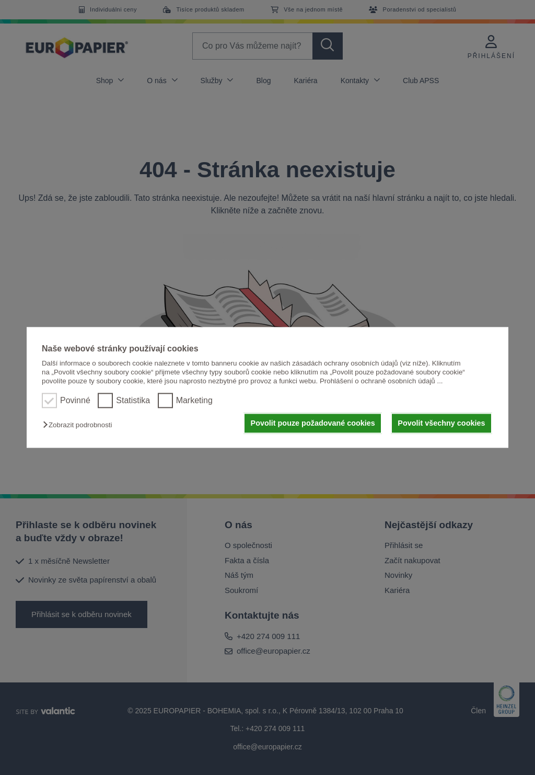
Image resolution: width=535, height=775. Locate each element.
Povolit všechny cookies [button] (441, 423)
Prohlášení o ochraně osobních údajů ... (381, 381)
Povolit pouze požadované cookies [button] (313, 423)
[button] (80, 425)
